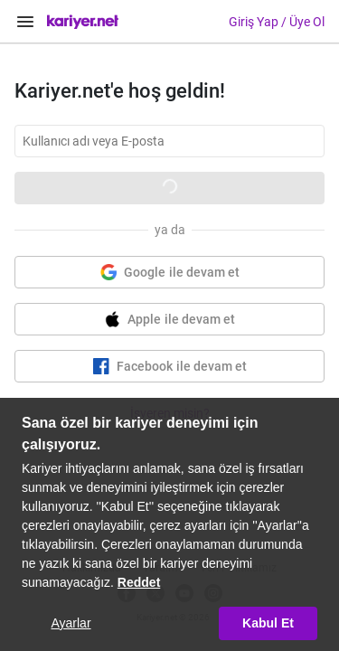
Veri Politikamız (238, 567)
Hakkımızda (91, 567)
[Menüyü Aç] (25, 22)
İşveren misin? (170, 413)
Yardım (160, 567)
